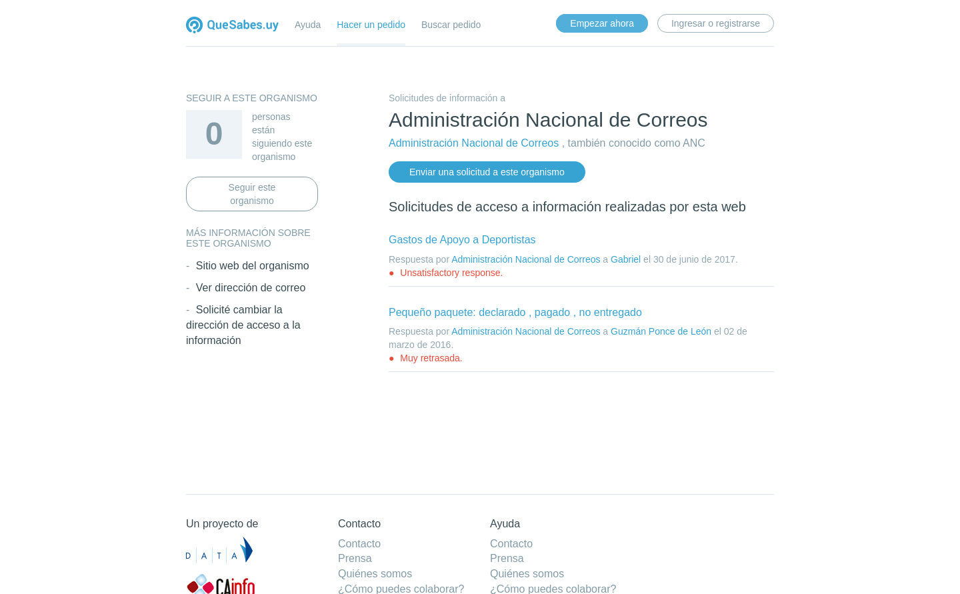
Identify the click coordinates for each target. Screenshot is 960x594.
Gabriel (626, 259)
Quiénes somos (375, 573)
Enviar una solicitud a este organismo (487, 172)
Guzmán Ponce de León (661, 331)
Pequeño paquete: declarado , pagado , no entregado (515, 312)
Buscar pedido (451, 24)
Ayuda (308, 24)
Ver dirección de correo (251, 287)
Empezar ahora (602, 23)
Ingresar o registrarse (715, 23)
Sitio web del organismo (252, 265)
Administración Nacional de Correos (474, 143)
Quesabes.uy (232, 26)
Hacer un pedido (371, 24)
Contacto (359, 543)
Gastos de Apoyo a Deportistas (462, 239)
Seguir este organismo (252, 194)
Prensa (355, 558)
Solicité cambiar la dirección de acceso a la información (243, 325)
